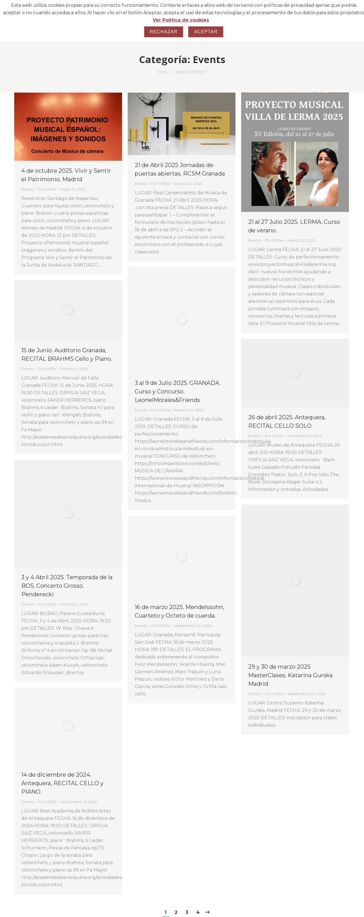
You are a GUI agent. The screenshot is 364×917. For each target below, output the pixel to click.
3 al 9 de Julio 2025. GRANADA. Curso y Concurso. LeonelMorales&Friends (178, 391)
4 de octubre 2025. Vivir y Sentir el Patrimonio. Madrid (66, 175)
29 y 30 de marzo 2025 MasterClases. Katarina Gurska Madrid (290, 675)
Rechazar (164, 31)
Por (47, 189)
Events (27, 189)
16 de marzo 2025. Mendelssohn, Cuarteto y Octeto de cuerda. (179, 611)
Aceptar (206, 31)
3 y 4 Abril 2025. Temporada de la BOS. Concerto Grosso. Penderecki (67, 586)
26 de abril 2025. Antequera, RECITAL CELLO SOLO (287, 421)
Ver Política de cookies (181, 20)
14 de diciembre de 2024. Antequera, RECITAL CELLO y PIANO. (62, 783)
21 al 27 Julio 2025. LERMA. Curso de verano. (294, 226)
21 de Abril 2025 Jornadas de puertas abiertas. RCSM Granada (180, 169)
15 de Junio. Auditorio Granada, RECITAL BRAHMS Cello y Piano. (66, 354)
